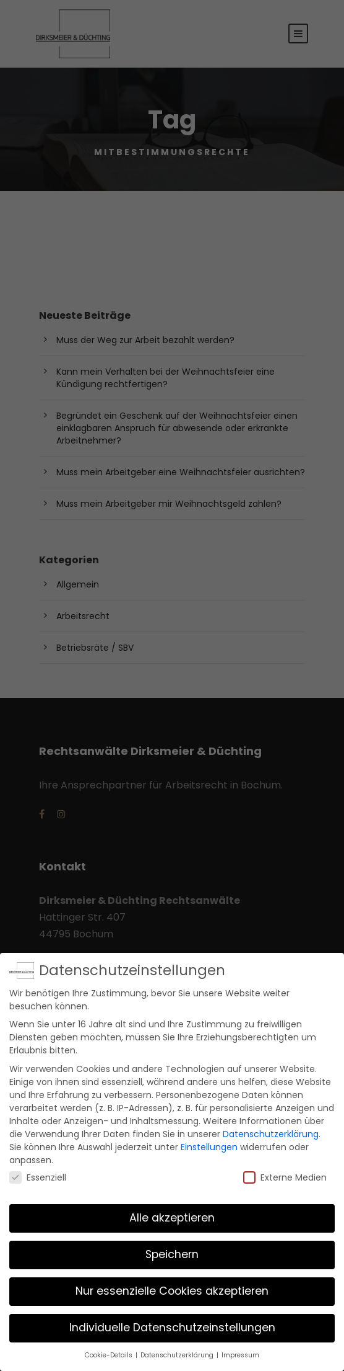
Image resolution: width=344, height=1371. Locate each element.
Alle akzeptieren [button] (172, 1214)
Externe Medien (285, 1174)
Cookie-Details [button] (109, 1352)
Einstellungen (209, 1143)
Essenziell (37, 1174)
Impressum (240, 1352)
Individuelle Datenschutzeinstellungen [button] (172, 1324)
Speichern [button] (172, 1251)
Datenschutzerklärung (271, 1130)
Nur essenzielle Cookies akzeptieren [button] (172, 1287)
